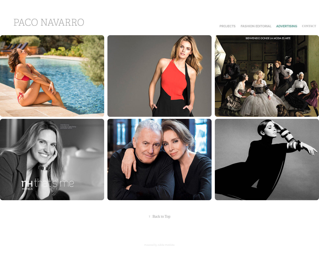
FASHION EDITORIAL (256, 26)
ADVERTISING (286, 26)
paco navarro (48, 22)
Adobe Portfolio (166, 244)
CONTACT (309, 26)
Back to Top (159, 216)
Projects (228, 26)
